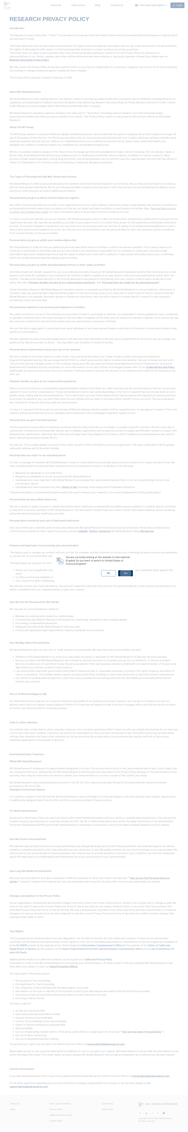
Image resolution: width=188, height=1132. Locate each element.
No (108, 573)
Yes (125, 573)
